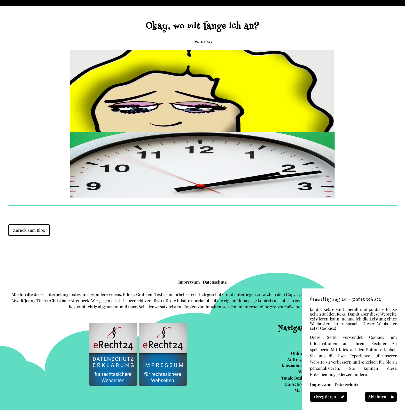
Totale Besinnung (298, 378)
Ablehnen (377, 396)
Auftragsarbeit (301, 359)
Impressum (189, 282)
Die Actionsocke (299, 384)
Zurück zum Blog (29, 230)
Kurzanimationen (298, 365)
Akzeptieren (324, 396)
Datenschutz (215, 282)
